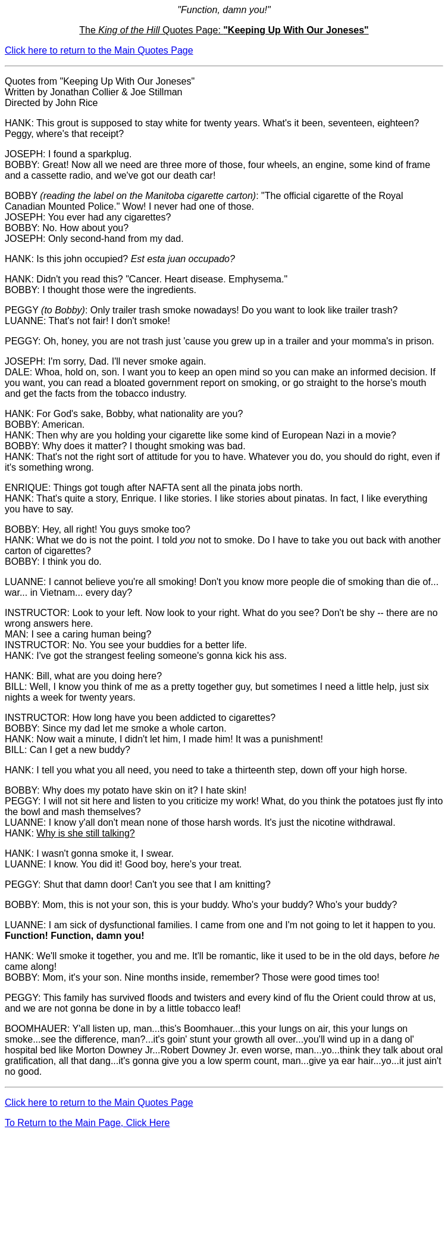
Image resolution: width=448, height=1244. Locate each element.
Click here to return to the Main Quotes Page (99, 50)
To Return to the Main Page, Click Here (87, 1123)
